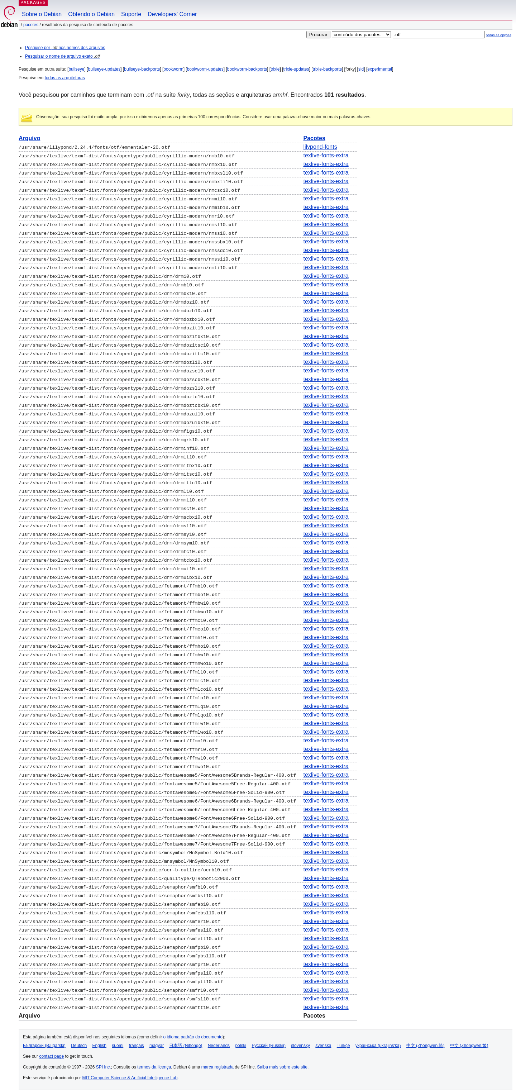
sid (361, 69)
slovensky (300, 1045)
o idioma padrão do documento (193, 1036)
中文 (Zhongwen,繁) (469, 1045)
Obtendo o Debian (91, 14)
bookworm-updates (205, 69)
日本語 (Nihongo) (185, 1045)
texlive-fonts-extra (325, 155)
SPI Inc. (103, 1067)
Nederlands (219, 1045)
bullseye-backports (142, 69)
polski (240, 1045)
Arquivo (29, 138)
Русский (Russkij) (269, 1045)
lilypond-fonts (320, 147)
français (136, 1045)
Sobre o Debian (42, 14)
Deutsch (79, 1045)
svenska (323, 1045)
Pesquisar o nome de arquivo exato (62, 56)
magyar (156, 1045)
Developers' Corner (172, 14)
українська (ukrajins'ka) (378, 1045)
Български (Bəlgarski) (44, 1045)
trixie (275, 69)
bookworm (173, 69)
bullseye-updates (104, 69)
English (99, 1045)
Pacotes (30, 24)
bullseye (76, 69)
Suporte (131, 14)
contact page (51, 1056)
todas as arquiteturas (65, 77)
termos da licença (154, 1067)
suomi (117, 1045)
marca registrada (217, 1067)
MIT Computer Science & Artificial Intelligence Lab (129, 1077)
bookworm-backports (247, 69)
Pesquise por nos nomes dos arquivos (65, 47)
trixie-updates (296, 69)
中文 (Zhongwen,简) (425, 1045)
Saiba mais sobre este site (282, 1067)
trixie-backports (327, 69)
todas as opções (498, 35)
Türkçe (343, 1045)
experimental (379, 69)
